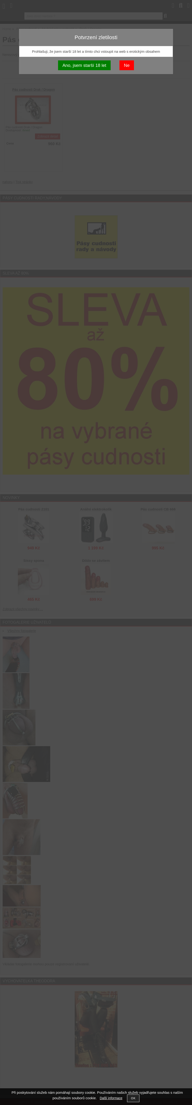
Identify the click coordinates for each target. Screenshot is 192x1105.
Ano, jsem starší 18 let (84, 65)
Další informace (111, 1098)
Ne (127, 65)
